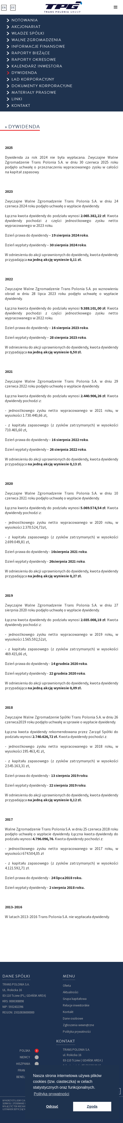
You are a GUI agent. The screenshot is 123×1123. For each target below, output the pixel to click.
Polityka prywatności (77, 1032)
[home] (63, 7)
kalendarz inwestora (36, 66)
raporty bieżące (30, 53)
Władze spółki (28, 33)
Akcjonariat (26, 27)
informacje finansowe (38, 47)
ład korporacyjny (32, 79)
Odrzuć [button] (52, 1106)
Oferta (67, 986)
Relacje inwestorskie (76, 1005)
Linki (16, 99)
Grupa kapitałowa (75, 999)
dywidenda (24, 73)
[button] (115, 7)
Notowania (24, 20)
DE (13, 7)
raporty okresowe (33, 60)
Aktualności (70, 992)
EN (4, 7)
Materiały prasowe (33, 93)
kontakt (20, 106)
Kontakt (68, 1012)
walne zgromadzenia (36, 40)
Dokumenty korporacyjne (41, 86)
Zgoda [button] (92, 1106)
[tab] (29, 1050)
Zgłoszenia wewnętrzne (78, 1025)
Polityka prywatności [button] (51, 1094)
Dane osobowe (73, 1018)
